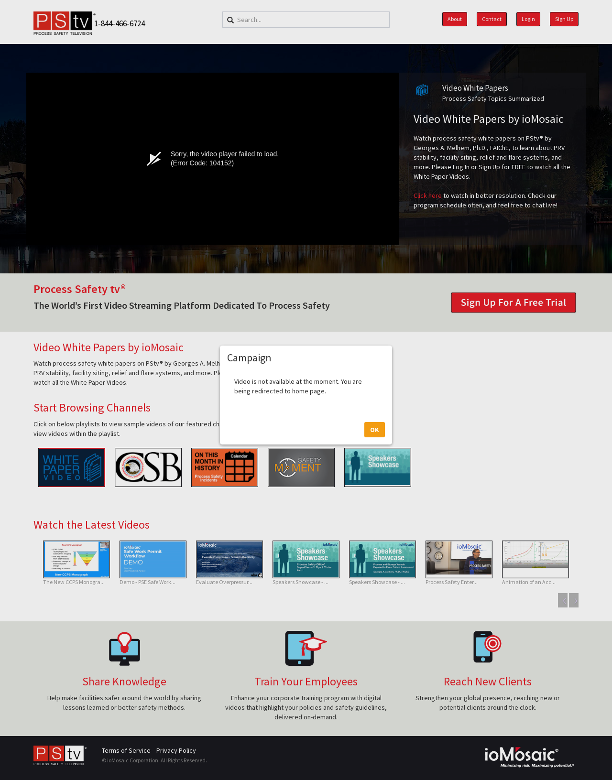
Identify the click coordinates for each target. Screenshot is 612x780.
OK (374, 442)
